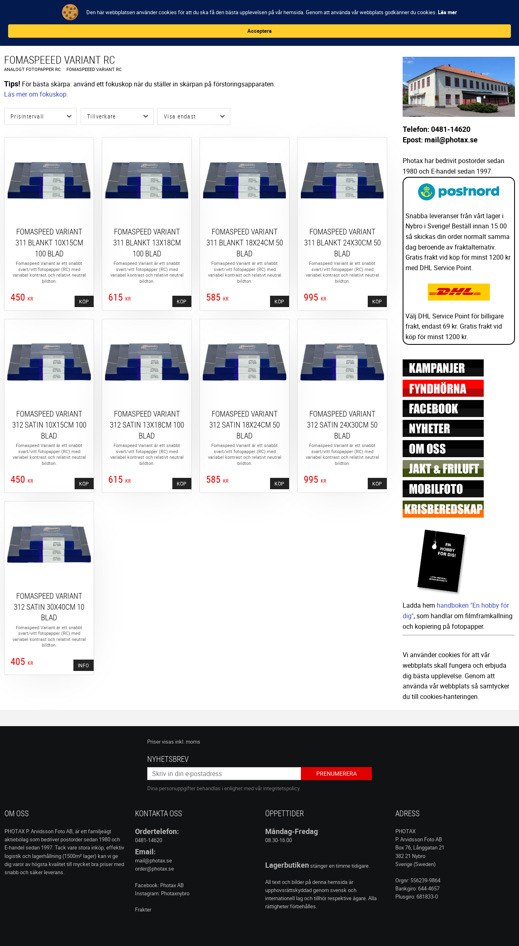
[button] (40, 116)
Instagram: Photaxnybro (162, 893)
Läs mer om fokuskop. (36, 94)
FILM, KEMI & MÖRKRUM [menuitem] (64, 33)
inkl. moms (187, 741)
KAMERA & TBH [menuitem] (118, 33)
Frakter (143, 909)
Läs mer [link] (189, 19)
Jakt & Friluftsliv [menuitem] (291, 33)
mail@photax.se (153, 860)
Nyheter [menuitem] (16, 33)
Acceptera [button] (422, 15)
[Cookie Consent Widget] (259, 15)
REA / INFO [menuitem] (246, 33)
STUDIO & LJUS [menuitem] (206, 33)
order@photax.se (154, 868)
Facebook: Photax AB (159, 885)
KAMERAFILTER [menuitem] (162, 33)
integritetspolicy (281, 788)
